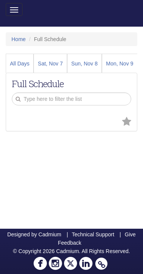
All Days (19, 64)
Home (18, 39)
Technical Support (93, 234)
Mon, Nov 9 (119, 64)
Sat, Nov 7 (50, 64)
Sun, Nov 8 (84, 64)
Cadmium (50, 234)
